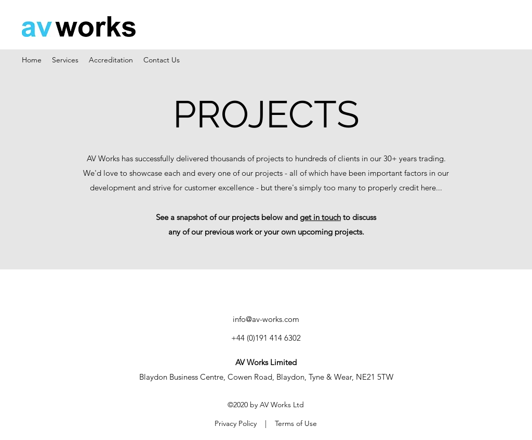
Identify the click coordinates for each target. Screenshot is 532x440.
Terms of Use (296, 423)
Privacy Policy (236, 423)
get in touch (320, 217)
